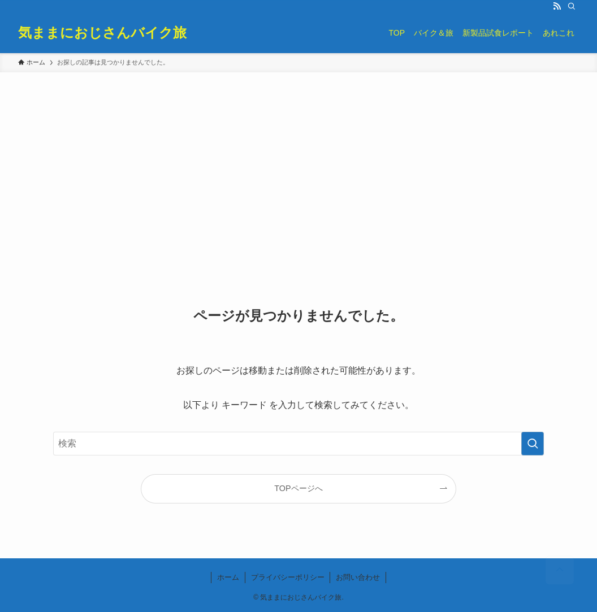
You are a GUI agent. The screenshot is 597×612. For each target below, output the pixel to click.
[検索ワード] (298, 443)
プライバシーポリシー (288, 577)
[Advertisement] (298, 157)
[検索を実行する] (532, 443)
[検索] (571, 6)
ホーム (228, 577)
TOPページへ (298, 488)
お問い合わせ (358, 577)
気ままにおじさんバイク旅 (102, 33)
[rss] (557, 6)
